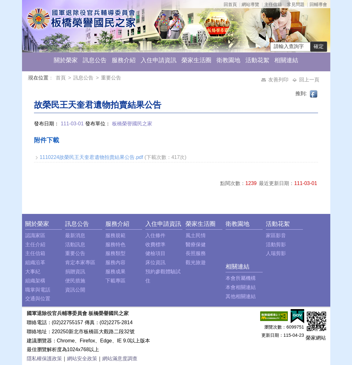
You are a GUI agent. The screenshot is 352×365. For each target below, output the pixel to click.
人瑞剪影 (276, 253)
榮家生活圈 (196, 60)
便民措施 (75, 280)
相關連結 (286, 60)
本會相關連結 (241, 287)
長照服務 (196, 253)
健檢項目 (155, 253)
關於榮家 (66, 60)
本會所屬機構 (241, 278)
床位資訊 (155, 262)
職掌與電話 (37, 289)
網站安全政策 (82, 358)
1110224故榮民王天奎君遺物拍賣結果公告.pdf (91, 157)
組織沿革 (35, 262)
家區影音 (276, 235)
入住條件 (155, 235)
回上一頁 (309, 79)
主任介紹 (35, 244)
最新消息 (75, 235)
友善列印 (279, 79)
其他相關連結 (241, 296)
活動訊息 (75, 244)
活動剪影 (276, 244)
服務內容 (115, 262)
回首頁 (230, 4)
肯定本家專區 (80, 262)
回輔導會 (318, 4)
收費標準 (155, 244)
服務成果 (115, 271)
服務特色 (115, 244)
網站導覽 (250, 4)
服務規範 (115, 235)
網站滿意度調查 (119, 358)
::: (29, 78)
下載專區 (115, 280)
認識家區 (35, 235)
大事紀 (32, 271)
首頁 (61, 77)
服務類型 (115, 253)
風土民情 (196, 235)
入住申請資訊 (158, 60)
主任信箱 (273, 4)
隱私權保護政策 (44, 358)
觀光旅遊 (196, 262)
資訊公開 (75, 289)
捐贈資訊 (75, 271)
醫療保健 (196, 244)
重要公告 (111, 77)
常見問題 (296, 4)
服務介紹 (124, 60)
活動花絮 (257, 60)
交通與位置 (37, 298)
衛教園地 (228, 60)
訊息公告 (95, 60)
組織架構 (35, 280)
